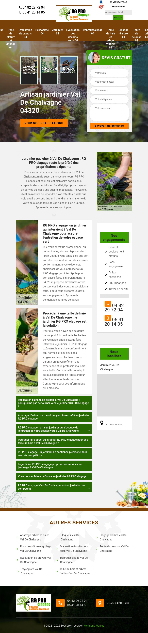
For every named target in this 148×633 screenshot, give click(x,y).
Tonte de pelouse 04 (136, 35)
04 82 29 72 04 (32, 7)
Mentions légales (94, 625)
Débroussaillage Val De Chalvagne (72, 560)
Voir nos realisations (44, 123)
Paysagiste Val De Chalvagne (29, 571)
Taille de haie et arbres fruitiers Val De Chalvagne (73, 571)
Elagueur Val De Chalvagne (67, 537)
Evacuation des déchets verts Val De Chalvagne (72, 548)
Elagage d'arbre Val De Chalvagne (111, 537)
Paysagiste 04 (42, 31)
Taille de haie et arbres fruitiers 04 (110, 38)
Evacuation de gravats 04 (25, 33)
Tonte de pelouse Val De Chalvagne (112, 548)
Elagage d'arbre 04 (123, 33)
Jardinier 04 (57, 31)
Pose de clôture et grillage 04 (10, 38)
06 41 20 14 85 (32, 12)
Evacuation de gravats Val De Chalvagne (34, 560)
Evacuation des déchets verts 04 (73, 35)
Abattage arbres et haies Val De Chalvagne (33, 537)
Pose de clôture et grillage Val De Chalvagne (34, 548)
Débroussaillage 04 (93, 31)
